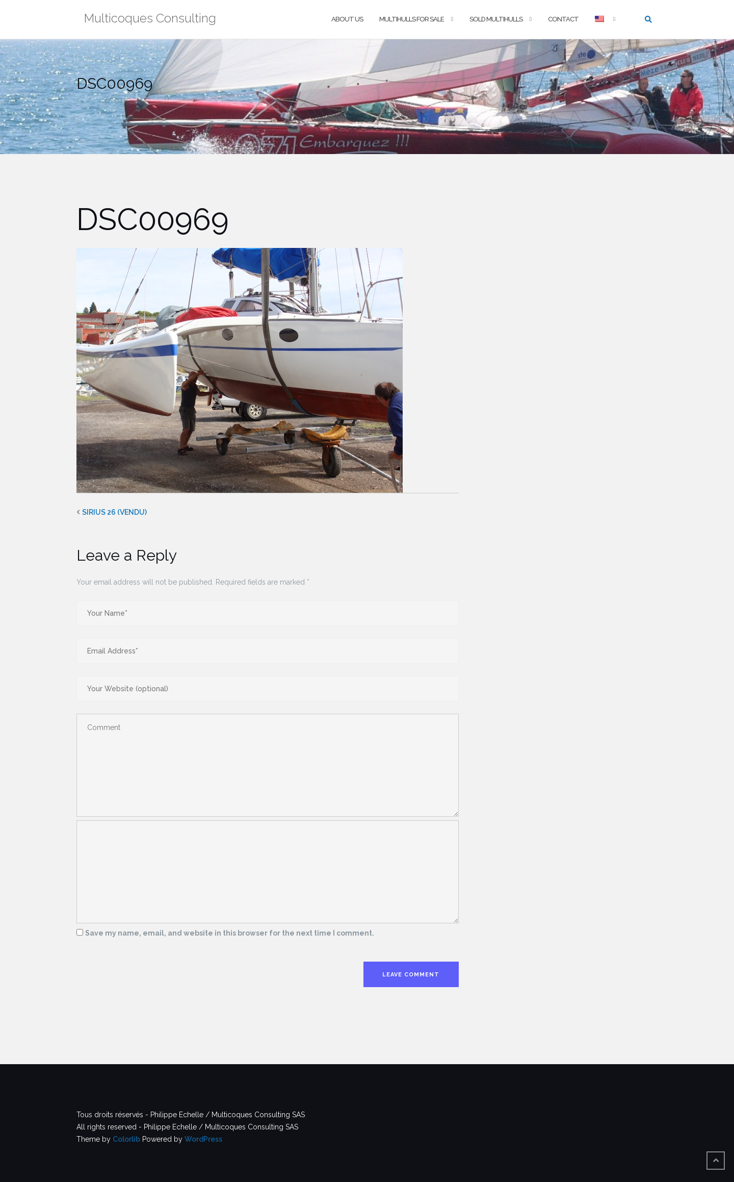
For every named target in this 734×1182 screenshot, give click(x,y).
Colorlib (126, 1139)
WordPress (203, 1139)
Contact (563, 19)
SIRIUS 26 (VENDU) (114, 512)
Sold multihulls (495, 19)
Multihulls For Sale (411, 19)
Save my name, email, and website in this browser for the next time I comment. (229, 933)
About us (347, 19)
